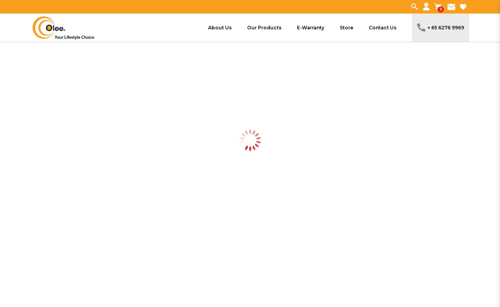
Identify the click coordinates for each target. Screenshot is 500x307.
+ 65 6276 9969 (440, 28)
